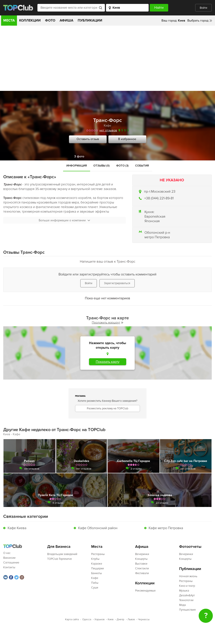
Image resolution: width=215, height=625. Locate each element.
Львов (131, 619)
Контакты (9, 567)
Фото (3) (122, 165)
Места (9, 20)
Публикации (90, 20)
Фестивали (142, 573)
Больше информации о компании (64, 220)
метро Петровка (157, 237)
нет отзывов (108, 130)
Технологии (186, 600)
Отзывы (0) (101, 165)
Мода (182, 605)
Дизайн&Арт (187, 595)
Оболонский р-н (157, 232)
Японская (152, 221)
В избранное (127, 139)
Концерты (141, 559)
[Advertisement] (107, 58)
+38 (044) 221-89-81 (159, 198)
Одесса (86, 619)
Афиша (66, 20)
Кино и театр (187, 586)
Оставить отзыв (88, 139)
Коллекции (30, 20)
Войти (203, 8)
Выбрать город (197, 20)
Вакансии (9, 558)
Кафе (107, 125)
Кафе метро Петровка (166, 528)
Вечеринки (142, 554)
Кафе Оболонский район (98, 528)
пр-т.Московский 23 (159, 191)
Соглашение (11, 562)
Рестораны (98, 554)
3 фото (79, 156)
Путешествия (187, 610)
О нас (6, 553)
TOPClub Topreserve (59, 559)
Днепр (120, 619)
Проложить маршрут (107, 322)
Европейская (154, 216)
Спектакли (142, 568)
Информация (76, 165)
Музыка (184, 590)
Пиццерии (97, 568)
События (142, 165)
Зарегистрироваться (117, 283)
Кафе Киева (17, 528)
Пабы (94, 583)
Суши (94, 587)
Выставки (141, 563)
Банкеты (96, 573)
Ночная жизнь (188, 576)
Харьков (99, 619)
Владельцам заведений (62, 554)
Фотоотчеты (190, 546)
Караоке (96, 563)
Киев (110, 619)
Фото (50, 20)
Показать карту (107, 362)
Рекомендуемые (145, 590)
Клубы (95, 559)
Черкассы (143, 619)
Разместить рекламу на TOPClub (107, 408)
